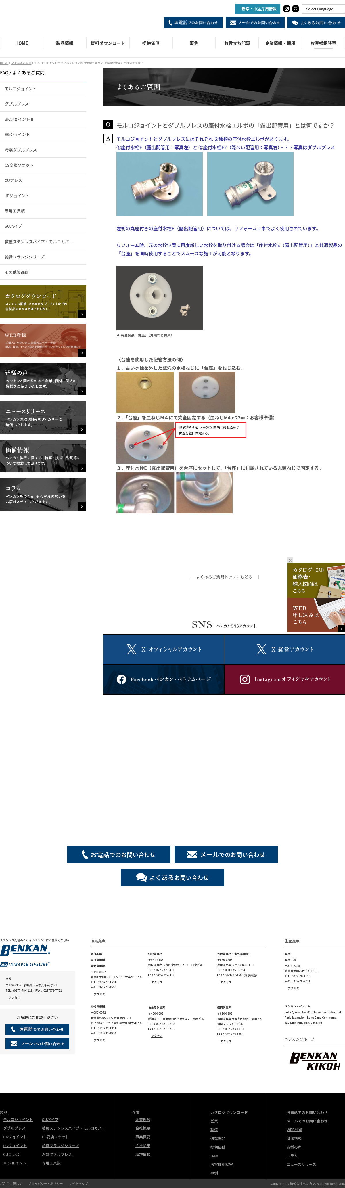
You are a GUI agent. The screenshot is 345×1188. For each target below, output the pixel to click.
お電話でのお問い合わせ (307, 1112)
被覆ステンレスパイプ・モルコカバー (39, 241)
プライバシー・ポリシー (45, 1183)
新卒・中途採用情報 (259, 9)
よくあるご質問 (21, 63)
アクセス (14, 997)
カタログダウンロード (229, 1112)
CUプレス (13, 180)
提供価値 (151, 43)
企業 (136, 1112)
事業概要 (142, 1136)
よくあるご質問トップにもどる (224, 577)
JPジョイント (17, 195)
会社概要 (142, 1128)
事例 (194, 43)
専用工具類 (15, 211)
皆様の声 (294, 1147)
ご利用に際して (11, 1183)
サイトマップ (78, 1183)
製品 (3, 1112)
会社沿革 (142, 1145)
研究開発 (217, 1138)
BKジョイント (15, 1136)
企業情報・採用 (280, 43)
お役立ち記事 (237, 43)
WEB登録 (294, 1129)
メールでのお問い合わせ (307, 1121)
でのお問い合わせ (123, 854)
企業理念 (142, 1119)
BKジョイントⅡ (19, 119)
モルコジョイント (21, 88)
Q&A (214, 1155)
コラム (292, 1155)
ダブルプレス (17, 104)
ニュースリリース (301, 1164)
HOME (21, 43)
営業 (214, 1121)
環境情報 (142, 1154)
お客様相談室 (323, 43)
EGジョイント (17, 134)
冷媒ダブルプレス (21, 150)
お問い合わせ (179, 877)
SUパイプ (13, 226)
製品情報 (64, 43)
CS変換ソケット (19, 165)
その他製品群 (17, 272)
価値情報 (294, 1138)
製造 (214, 1129)
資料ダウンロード (108, 43)
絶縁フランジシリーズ (25, 257)
